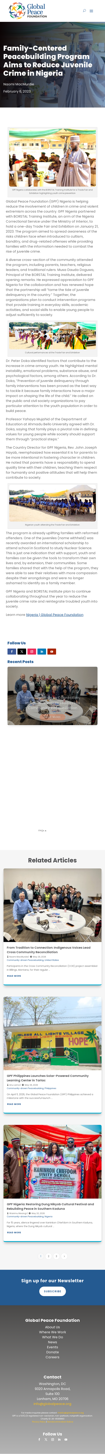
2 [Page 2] (48, 1256)
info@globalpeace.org (52, 1403)
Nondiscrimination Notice (60, 1421)
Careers (52, 1357)
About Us (52, 1327)
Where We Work (52, 1332)
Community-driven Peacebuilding (25, 960)
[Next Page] (64, 1256)
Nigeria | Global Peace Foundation (54, 614)
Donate (52, 1352)
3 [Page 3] (56, 1256)
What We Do (52, 1337)
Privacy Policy (39, 1421)
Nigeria (48, 1216)
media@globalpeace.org (71, 1412)
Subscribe (52, 1291)
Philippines (50, 1088)
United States (52, 960)
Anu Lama (14, 1085)
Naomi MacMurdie (18, 956)
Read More (14, 976)
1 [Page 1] (40, 1256)
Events (52, 1347)
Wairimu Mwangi (18, 1213)
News (52, 1342)
